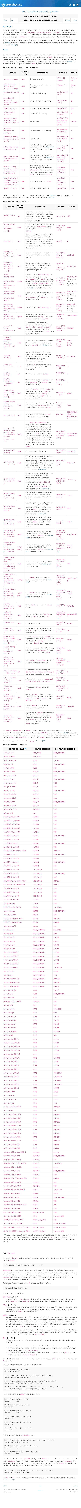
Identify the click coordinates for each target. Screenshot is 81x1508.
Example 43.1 (42, 469)
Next (75, 20)
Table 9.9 (14, 45)
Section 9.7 (50, 147)
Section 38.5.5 (63, 733)
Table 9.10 (32, 288)
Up (12, 20)
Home (67, 20)
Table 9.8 (7, 43)
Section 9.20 (40, 741)
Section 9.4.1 (47, 345)
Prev (5, 20)
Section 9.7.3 (46, 564)
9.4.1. (7, 27)
